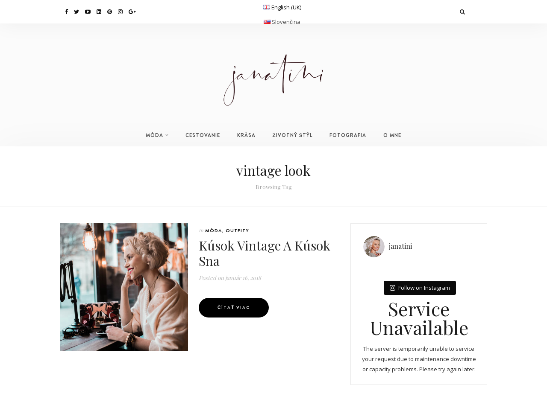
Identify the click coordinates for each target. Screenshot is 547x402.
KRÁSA (246, 135)
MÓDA (154, 135)
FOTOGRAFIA (347, 135)
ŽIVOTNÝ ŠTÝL (293, 135)
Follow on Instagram (420, 287)
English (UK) (286, 7)
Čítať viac (234, 307)
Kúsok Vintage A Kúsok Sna (264, 253)
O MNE (392, 135)
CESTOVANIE (202, 135)
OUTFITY (237, 230)
